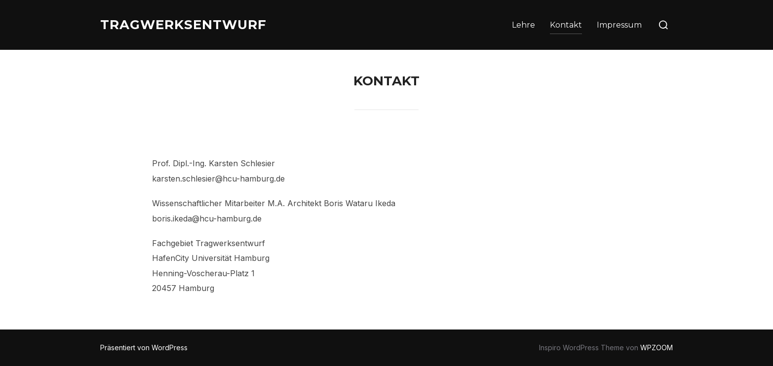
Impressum (619, 25)
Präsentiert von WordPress (144, 347)
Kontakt (566, 25)
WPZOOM (656, 347)
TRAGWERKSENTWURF (183, 25)
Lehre (523, 25)
